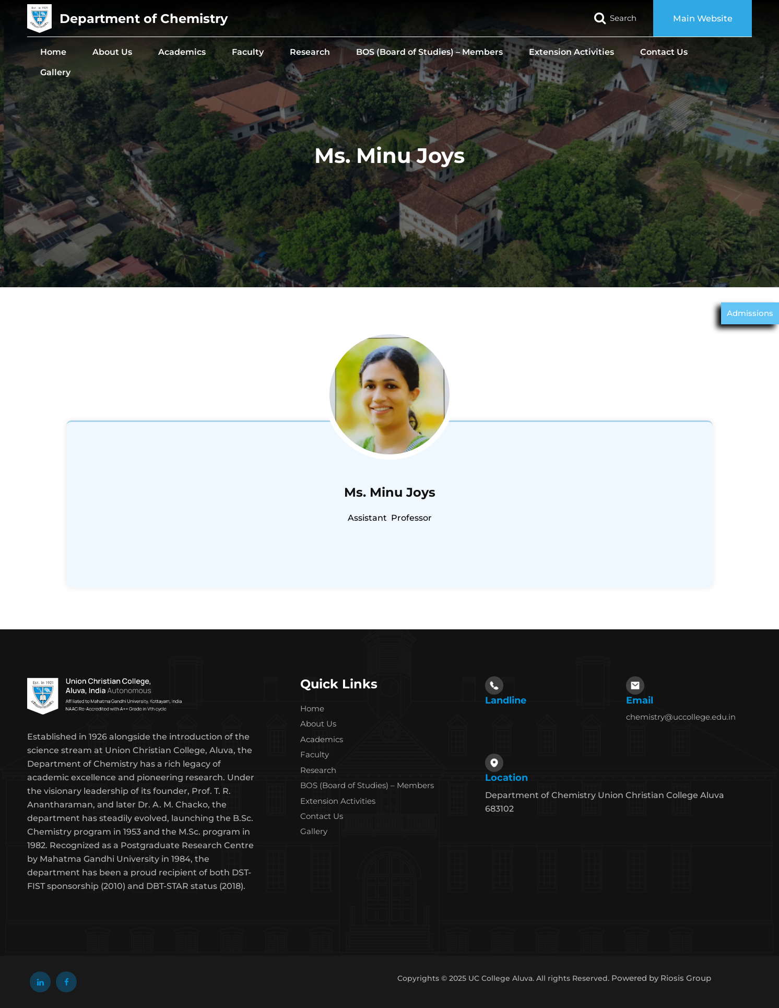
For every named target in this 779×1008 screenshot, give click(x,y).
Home (53, 52)
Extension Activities (571, 52)
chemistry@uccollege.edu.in (681, 717)
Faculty (248, 52)
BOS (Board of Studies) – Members (429, 52)
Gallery (55, 72)
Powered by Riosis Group (661, 978)
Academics (182, 52)
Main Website (700, 18)
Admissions (750, 313)
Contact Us (664, 52)
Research (310, 52)
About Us (112, 52)
